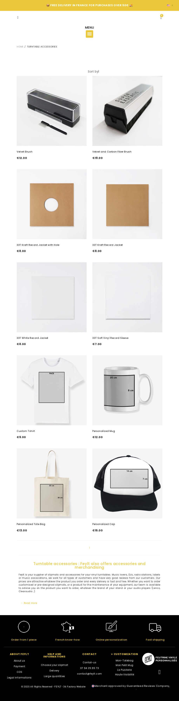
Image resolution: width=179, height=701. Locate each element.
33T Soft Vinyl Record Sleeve (110, 338)
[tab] (89, 603)
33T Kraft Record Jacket (107, 245)
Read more (30, 603)
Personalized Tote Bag (31, 524)
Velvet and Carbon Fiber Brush (111, 151)
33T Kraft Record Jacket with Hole (38, 245)
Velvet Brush (24, 151)
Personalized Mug (103, 431)
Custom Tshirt (26, 431)
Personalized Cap (103, 524)
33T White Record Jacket (32, 338)
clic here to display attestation (115, 689)
